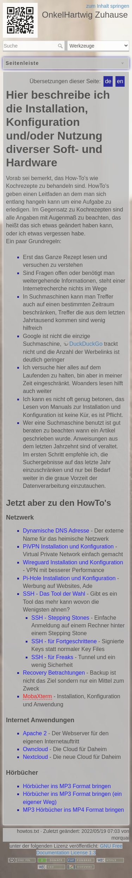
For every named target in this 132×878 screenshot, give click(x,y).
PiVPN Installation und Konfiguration (68, 546)
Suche (61, 45)
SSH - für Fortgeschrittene (64, 641)
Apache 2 (35, 733)
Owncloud (35, 749)
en (120, 81)
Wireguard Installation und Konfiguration (73, 562)
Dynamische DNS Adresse (56, 531)
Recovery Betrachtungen (54, 673)
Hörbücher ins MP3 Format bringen (67, 786)
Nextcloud (35, 757)
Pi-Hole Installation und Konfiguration (69, 578)
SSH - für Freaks (52, 657)
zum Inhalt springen (107, 6)
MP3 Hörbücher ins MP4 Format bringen (73, 810)
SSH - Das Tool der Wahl (54, 594)
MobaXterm (37, 696)
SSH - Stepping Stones (60, 618)
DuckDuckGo (85, 344)
